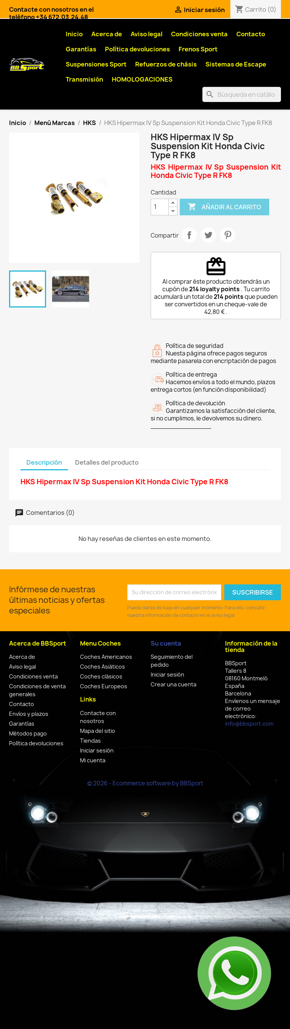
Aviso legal (146, 34)
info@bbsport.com (249, 723)
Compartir (189, 235)
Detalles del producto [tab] (107, 462)
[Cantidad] (160, 207)
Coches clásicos (101, 676)
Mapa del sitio (97, 730)
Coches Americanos (106, 656)
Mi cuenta (92, 760)
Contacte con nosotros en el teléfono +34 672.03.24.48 (51, 13)
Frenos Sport (198, 49)
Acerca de (106, 34)
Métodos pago (28, 733)
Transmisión (84, 79)
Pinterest (227, 235)
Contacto (250, 34)
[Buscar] (241, 94)
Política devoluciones (137, 49)
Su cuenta (166, 643)
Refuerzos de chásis (166, 64)
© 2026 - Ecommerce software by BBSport (145, 783)
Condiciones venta (199, 34)
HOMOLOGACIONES (142, 79)
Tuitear (208, 235)
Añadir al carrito (224, 207)
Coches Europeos (103, 686)
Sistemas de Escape (235, 64)
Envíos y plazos (28, 713)
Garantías (81, 49)
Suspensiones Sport (96, 64)
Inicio (74, 34)
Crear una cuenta (173, 684)
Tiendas (90, 740)
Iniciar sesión (97, 750)
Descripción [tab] (44, 462)
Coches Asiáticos (102, 666)
